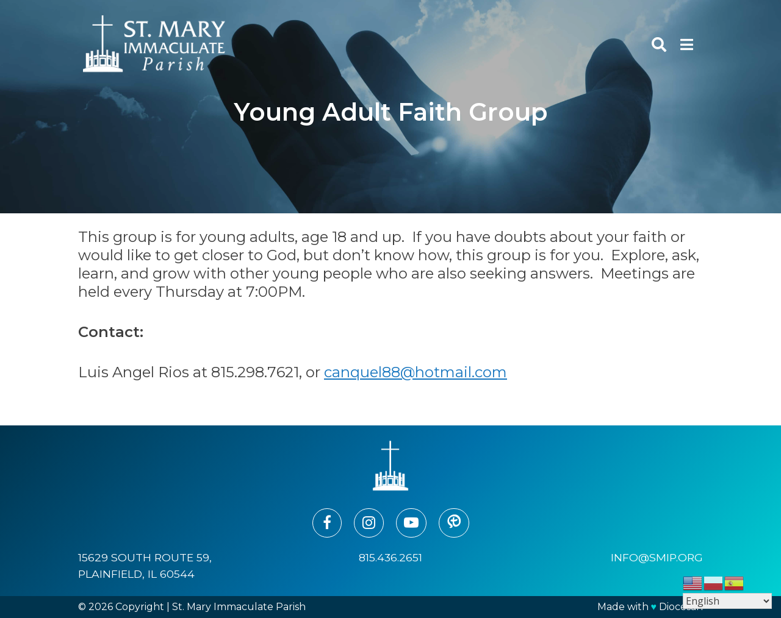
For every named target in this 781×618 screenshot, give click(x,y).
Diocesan (681, 607)
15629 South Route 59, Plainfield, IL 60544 (145, 565)
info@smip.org (657, 557)
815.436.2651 (390, 557)
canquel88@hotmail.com (415, 372)
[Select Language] (727, 601)
